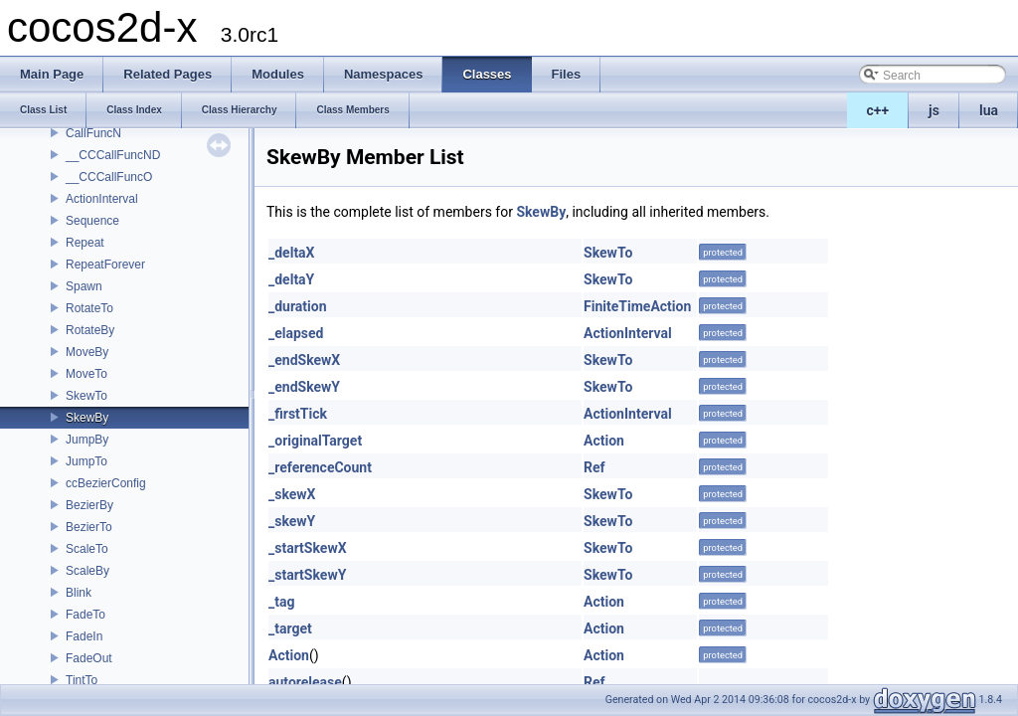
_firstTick (297, 414)
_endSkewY (304, 387)
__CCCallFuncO (109, 177)
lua (988, 110)
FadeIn (84, 636)
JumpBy (87, 440)
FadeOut (89, 658)
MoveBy (87, 352)
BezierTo (89, 527)
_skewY (291, 521)
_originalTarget (315, 440)
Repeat (85, 243)
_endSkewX (304, 360)
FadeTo (85, 615)
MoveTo (86, 374)
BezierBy (89, 505)
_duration (297, 306)
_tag (281, 602)
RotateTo (89, 308)
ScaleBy (87, 571)
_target (290, 628)
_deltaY (291, 279)
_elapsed (296, 333)
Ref (594, 467)
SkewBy (87, 418)
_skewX (292, 494)
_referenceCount (320, 467)
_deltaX (291, 253)
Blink (78, 593)
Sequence (92, 221)
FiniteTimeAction (637, 306)
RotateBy (90, 330)
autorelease (305, 682)
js (934, 110)
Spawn (84, 286)
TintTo (81, 680)
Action (604, 440)
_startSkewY (307, 575)
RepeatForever (105, 264)
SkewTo (86, 396)
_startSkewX (307, 548)
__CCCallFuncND (113, 155)
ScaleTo (87, 549)
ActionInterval (102, 199)
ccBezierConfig (106, 483)
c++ (878, 110)
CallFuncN (93, 133)
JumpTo (86, 461)
